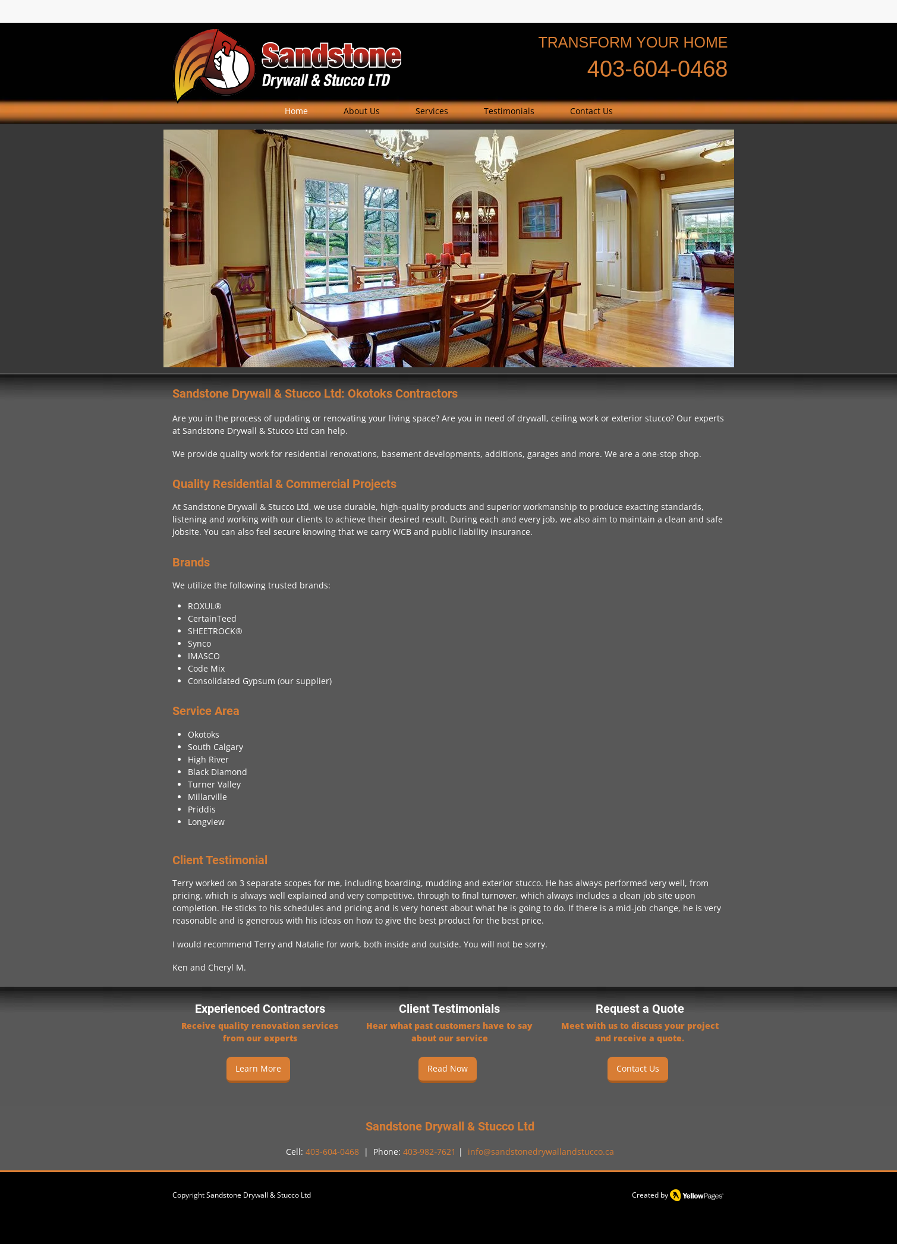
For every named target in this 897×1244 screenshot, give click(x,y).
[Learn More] (258, 1070)
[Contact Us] (638, 1070)
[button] (432, 111)
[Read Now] (447, 1070)
